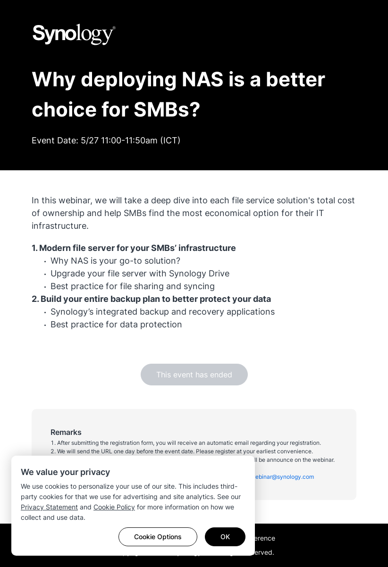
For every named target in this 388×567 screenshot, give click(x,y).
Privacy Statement (49, 507)
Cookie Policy (114, 507)
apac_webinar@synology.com (274, 476)
